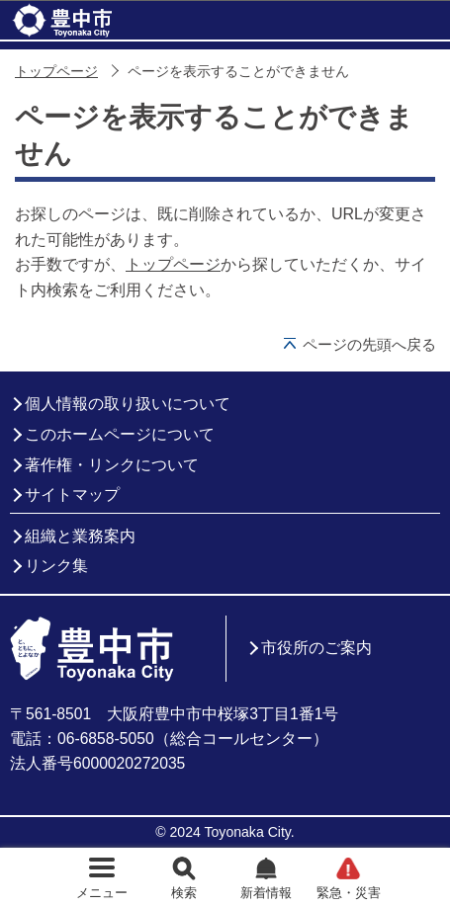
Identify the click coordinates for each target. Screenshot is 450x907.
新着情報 (266, 892)
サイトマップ (72, 494)
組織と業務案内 (80, 536)
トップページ (56, 71)
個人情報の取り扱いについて (127, 403)
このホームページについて (120, 434)
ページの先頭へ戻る (369, 344)
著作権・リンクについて (112, 464)
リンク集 (56, 565)
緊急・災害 (348, 892)
